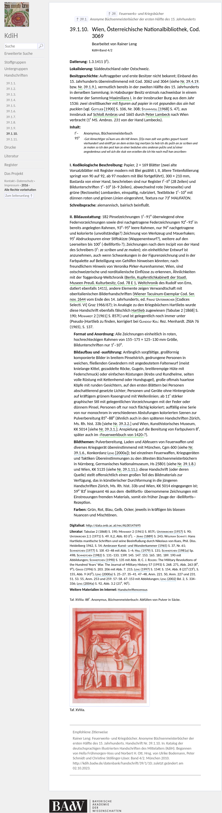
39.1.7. (11, 117)
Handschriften (16, 75)
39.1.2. (11, 89)
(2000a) (104, 574)
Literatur (11, 156)
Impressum (11, 185)
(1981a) (175, 550)
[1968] (155, 108)
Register (11, 164)
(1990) (102, 560)
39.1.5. (11, 106)
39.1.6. (11, 111)
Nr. (182, 81)
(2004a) (85, 583)
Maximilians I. (120, 97)
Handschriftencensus (132, 590)
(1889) (144, 536)
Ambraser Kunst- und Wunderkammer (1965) (135, 545)
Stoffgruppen (15, 62)
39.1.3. (11, 94)
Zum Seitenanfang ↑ (19, 196)
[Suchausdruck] (21, 46)
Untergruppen (16, 68)
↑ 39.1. (81, 19)
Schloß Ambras (105, 114)
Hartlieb (138, 310)
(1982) (89, 555)
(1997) (142, 569)
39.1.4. (11, 100)
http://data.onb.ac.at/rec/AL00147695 (113, 525)
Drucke (10, 147)
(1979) (143, 550)
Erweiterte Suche (18, 53)
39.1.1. (11, 83)
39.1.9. (11, 128)
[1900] (103, 108)
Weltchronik (148, 282)
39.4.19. (192, 81)
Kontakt (9, 181)
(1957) (170, 531)
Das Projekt (13, 173)
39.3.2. (124, 423)
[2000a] (117, 452)
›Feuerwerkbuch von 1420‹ (121, 434)
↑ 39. (112, 13)
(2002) (168, 579)
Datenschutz (25, 181)
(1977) (82, 550)
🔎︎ (40, 46)
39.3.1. (110, 429)
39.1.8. (11, 122)
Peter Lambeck (158, 114)
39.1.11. (12, 139)
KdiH (11, 35)
